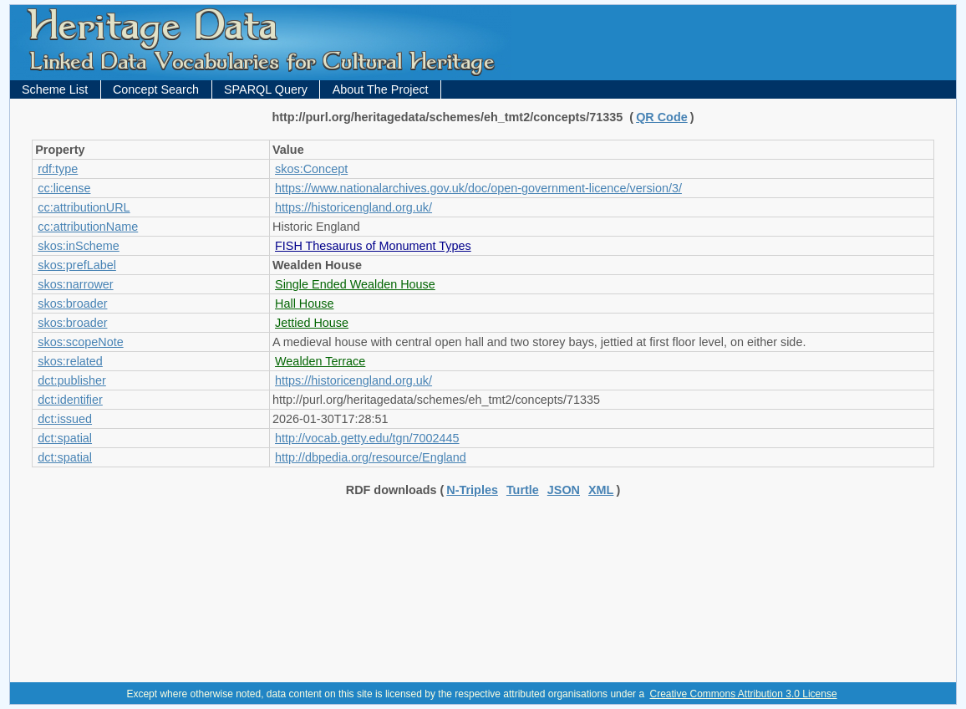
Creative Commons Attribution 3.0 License (742, 694)
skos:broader (72, 303)
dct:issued (65, 419)
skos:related (70, 361)
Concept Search (156, 89)
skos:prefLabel (77, 265)
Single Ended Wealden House (355, 284)
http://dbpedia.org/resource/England (370, 457)
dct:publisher (72, 380)
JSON (563, 490)
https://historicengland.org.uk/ (353, 207)
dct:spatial (65, 438)
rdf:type (58, 169)
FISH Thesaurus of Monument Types (373, 245)
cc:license (64, 188)
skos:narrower (75, 284)
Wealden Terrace (320, 361)
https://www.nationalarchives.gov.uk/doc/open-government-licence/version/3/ (478, 188)
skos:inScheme (78, 245)
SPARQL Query (266, 89)
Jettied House (311, 322)
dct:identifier (70, 399)
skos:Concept (311, 169)
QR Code (662, 117)
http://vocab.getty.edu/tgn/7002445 (367, 438)
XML (600, 490)
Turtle (522, 490)
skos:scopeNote (80, 342)
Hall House (304, 303)
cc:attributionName (88, 226)
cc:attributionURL (84, 207)
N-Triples (472, 490)
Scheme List (55, 89)
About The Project (381, 89)
